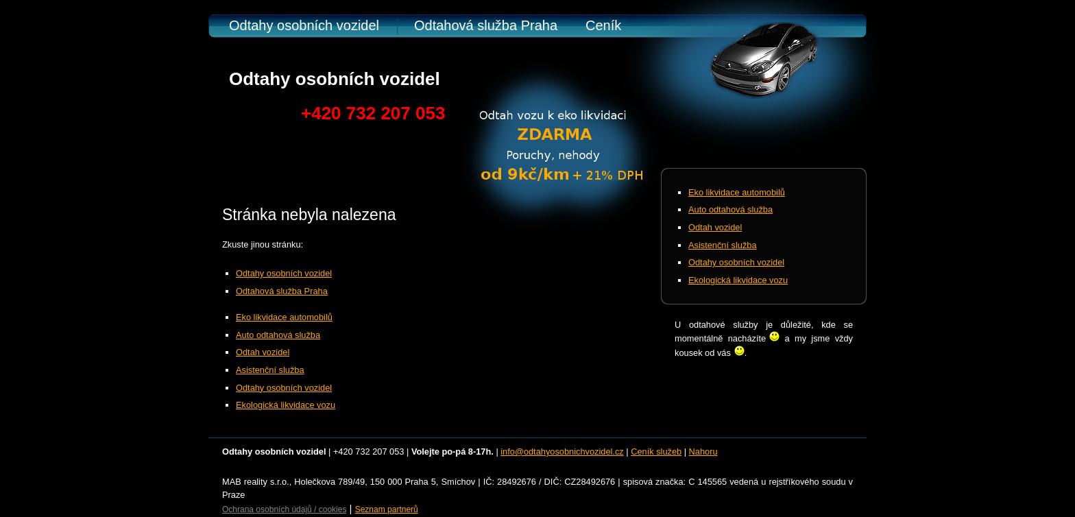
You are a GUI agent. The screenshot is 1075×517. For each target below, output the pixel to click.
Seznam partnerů (386, 509)
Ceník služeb (656, 451)
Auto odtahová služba (278, 335)
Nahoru (703, 451)
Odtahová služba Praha (485, 25)
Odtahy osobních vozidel (304, 25)
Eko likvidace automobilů (284, 317)
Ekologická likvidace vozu (285, 405)
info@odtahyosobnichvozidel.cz (561, 451)
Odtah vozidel (262, 352)
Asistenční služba (270, 370)
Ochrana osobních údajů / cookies (284, 509)
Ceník (603, 25)
